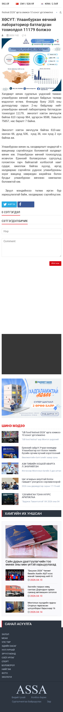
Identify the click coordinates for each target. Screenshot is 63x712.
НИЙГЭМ (6, 669)
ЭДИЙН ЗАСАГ (9, 646)
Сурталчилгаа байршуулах (26, 701)
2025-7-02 (14, 35)
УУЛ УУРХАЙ (8, 650)
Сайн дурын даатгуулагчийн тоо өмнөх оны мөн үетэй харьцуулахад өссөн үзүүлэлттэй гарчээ (31, 563)
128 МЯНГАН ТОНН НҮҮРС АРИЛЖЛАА (36, 496)
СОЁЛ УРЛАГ (8, 657)
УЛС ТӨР (6, 642)
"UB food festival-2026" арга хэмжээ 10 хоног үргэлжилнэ (41, 433)
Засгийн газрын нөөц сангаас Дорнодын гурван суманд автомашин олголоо (42, 589)
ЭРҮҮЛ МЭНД (9, 654)
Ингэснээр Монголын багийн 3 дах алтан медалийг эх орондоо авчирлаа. (41, 471)
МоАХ (5, 638)
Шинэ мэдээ (13, 426)
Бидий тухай (18, 697)
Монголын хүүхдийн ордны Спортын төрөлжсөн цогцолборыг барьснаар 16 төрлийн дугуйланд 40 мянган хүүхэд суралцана (42, 605)
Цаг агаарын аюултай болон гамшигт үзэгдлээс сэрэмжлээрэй (41, 480)
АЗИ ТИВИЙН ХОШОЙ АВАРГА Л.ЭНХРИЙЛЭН (38, 465)
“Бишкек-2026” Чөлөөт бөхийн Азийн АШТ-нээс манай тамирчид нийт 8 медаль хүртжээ (40, 573)
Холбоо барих (38, 697)
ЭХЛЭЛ (5, 634)
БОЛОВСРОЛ (8, 665)
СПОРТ (5, 661)
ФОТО (5, 673)
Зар (49, 701)
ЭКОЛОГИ (7, 677)
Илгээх (55, 263)
